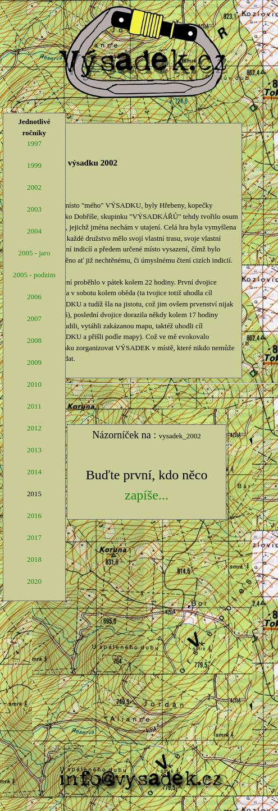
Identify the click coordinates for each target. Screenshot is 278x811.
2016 (34, 515)
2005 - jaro (34, 253)
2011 (34, 406)
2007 (34, 318)
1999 (34, 165)
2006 (34, 296)
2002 (34, 187)
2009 (34, 362)
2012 (34, 428)
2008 (34, 340)
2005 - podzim (34, 275)
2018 (34, 559)
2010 (34, 384)
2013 (34, 450)
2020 (34, 581)
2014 (34, 472)
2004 (34, 231)
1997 (34, 143)
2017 (34, 537)
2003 (34, 209)
